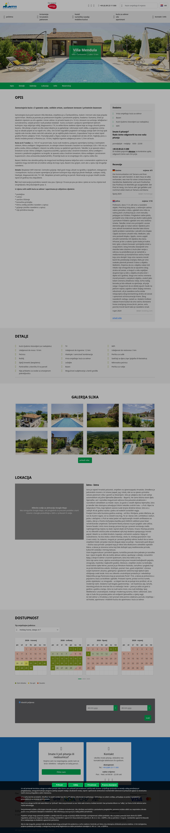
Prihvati (59, 785)
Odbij (75, 785)
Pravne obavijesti (109, 785)
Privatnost (91, 785)
